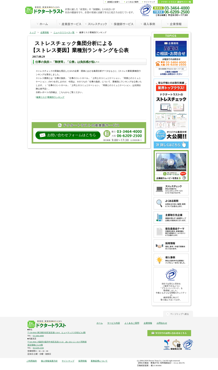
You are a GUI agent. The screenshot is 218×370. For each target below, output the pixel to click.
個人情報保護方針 (49, 361)
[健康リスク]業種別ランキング (50, 97)
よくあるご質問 (131, 323)
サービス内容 (113, 323)
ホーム (100, 323)
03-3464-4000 (38, 336)
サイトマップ (68, 361)
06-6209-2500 (38, 348)
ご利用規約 (31, 361)
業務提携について (99, 361)
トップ (33, 32)
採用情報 (82, 361)
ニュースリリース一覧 (63, 32)
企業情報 (44, 32)
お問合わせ (162, 323)
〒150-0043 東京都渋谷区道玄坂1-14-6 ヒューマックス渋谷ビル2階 (56, 332)
